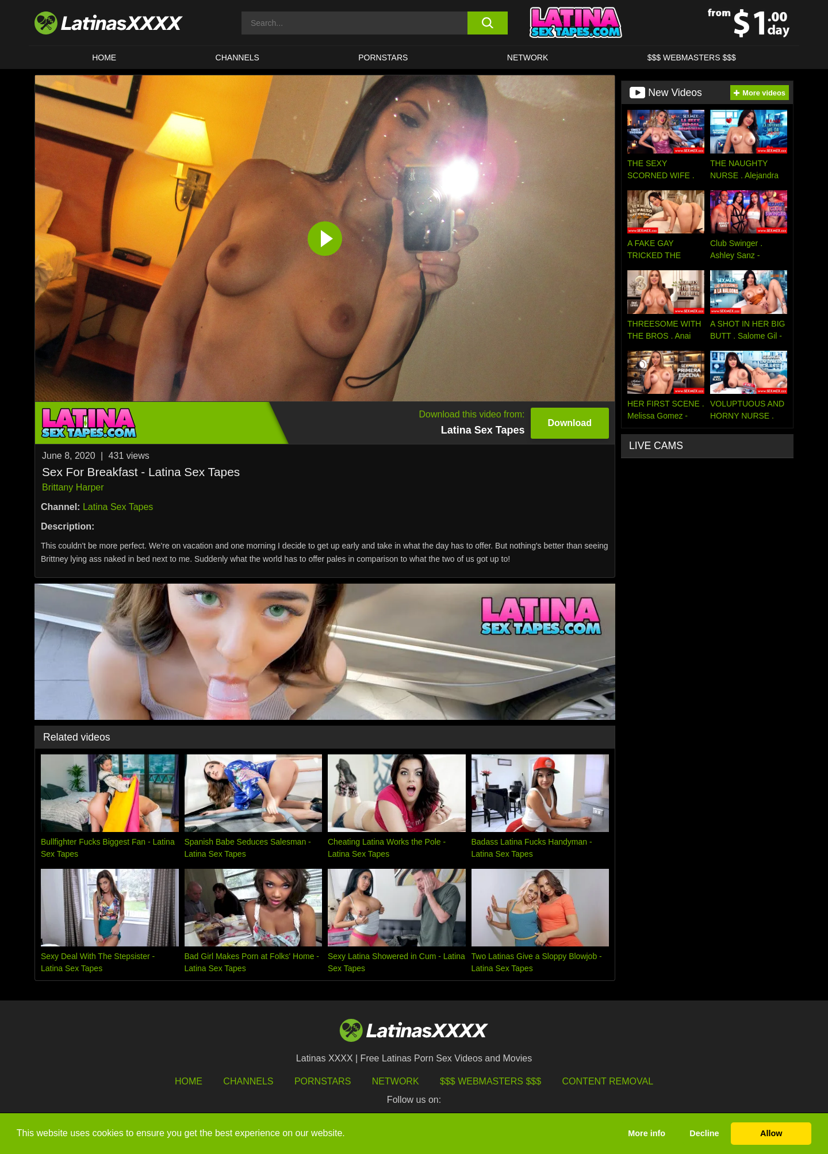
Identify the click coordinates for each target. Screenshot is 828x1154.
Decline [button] (704, 1133)
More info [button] (646, 1133)
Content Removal (608, 1081)
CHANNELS (237, 57)
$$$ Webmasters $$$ (490, 1081)
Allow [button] (771, 1133)
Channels (248, 1081)
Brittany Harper (73, 487)
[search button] (487, 22)
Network (528, 57)
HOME (104, 57)
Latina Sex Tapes (118, 507)
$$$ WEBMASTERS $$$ (691, 57)
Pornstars (383, 57)
